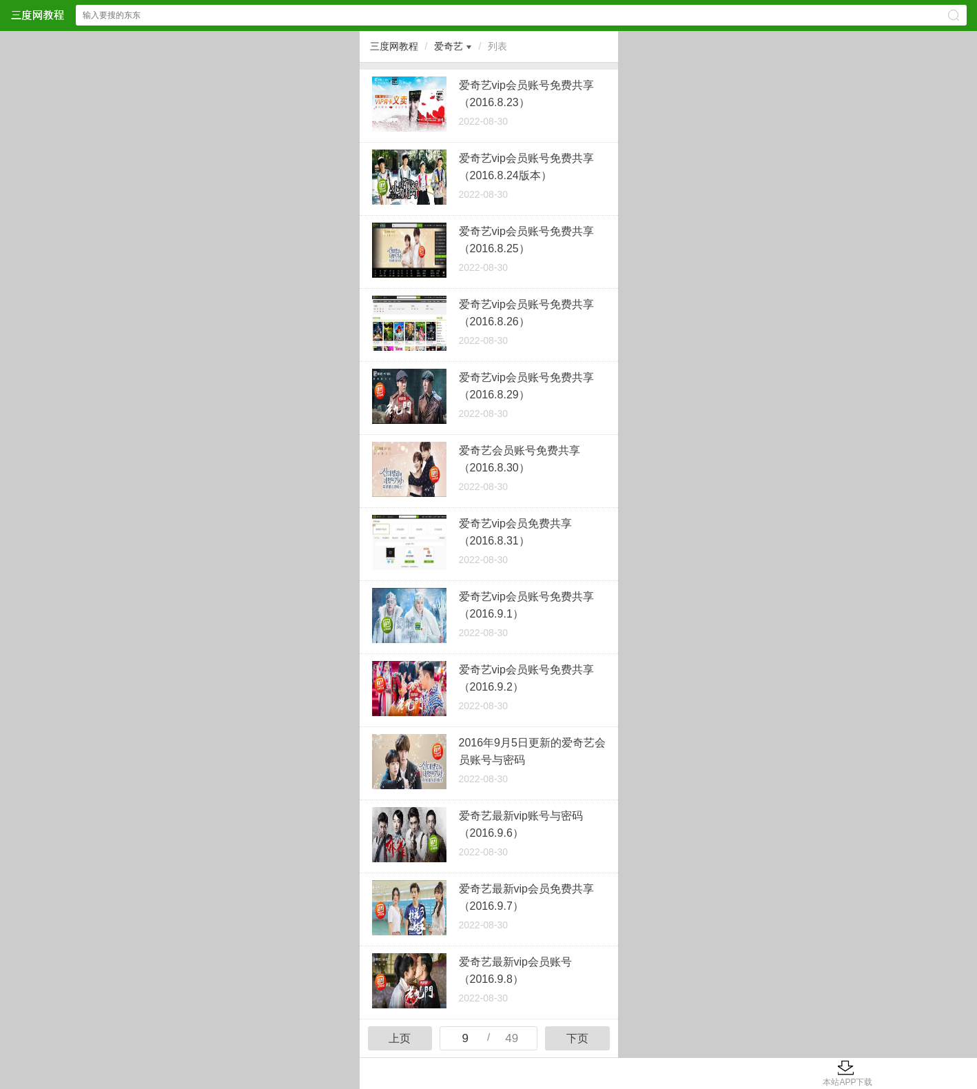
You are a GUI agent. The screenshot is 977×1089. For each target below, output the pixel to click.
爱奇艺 (448, 46)
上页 (400, 1038)
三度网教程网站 (37, 14)
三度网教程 (394, 46)
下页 (577, 1038)
